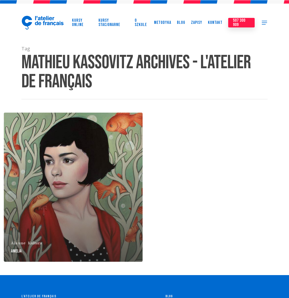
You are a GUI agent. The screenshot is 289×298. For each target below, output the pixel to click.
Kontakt (215, 24)
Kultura (35, 243)
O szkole (141, 24)
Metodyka (162, 24)
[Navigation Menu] (265, 23)
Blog (181, 24)
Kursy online (77, 24)
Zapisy (196, 24)
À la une (18, 243)
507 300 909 (239, 24)
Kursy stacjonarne (109, 24)
